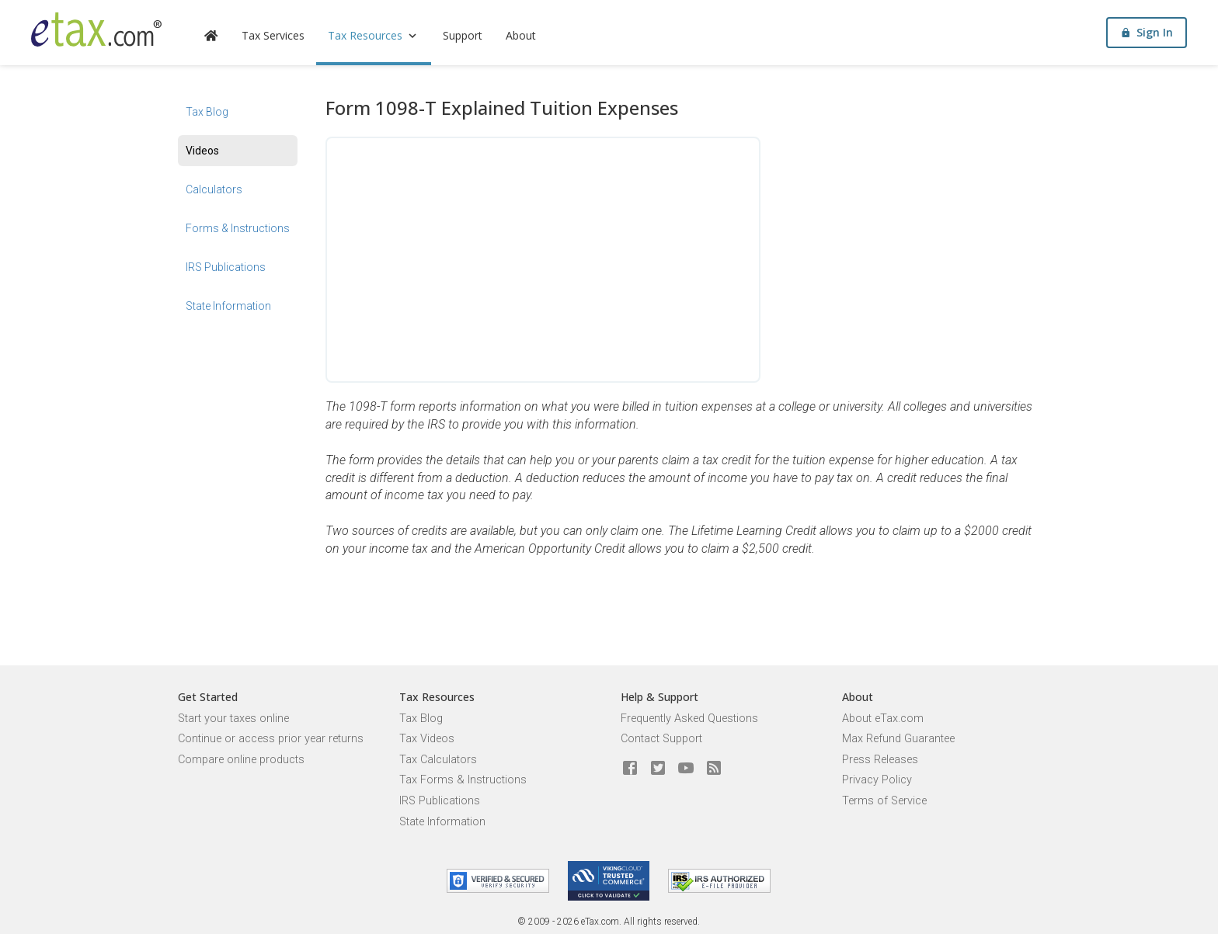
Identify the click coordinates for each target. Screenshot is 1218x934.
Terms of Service (884, 800)
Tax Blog (207, 112)
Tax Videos (426, 738)
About (521, 35)
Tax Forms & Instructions (463, 779)
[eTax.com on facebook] (630, 768)
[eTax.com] (96, 29)
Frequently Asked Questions (689, 718)
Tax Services (273, 35)
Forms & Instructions (238, 228)
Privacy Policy (877, 779)
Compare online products (241, 759)
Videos (202, 150)
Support (462, 35)
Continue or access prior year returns (271, 738)
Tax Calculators (438, 759)
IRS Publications (226, 267)
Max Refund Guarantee (898, 738)
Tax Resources (373, 35)
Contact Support (661, 738)
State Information (228, 306)
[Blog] (714, 768)
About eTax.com (883, 718)
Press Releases (880, 759)
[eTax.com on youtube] (686, 768)
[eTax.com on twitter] (658, 768)
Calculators (214, 189)
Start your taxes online (233, 718)
